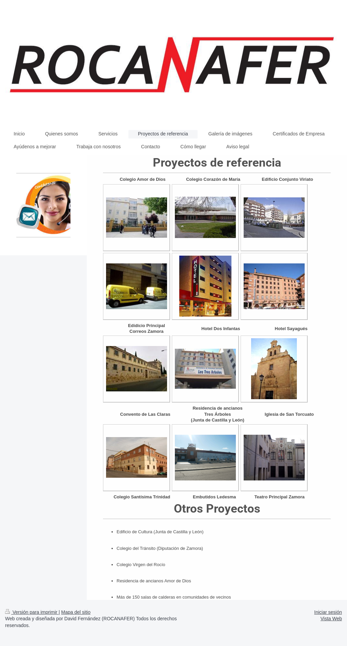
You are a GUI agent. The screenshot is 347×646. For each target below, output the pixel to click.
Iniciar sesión (328, 612)
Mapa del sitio (75, 612)
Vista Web (331, 618)
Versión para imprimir (32, 612)
